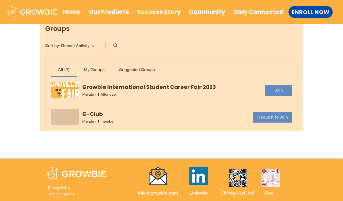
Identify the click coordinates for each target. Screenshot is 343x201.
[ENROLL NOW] (310, 12)
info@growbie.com (158, 193)
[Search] (115, 45)
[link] (63, 69)
